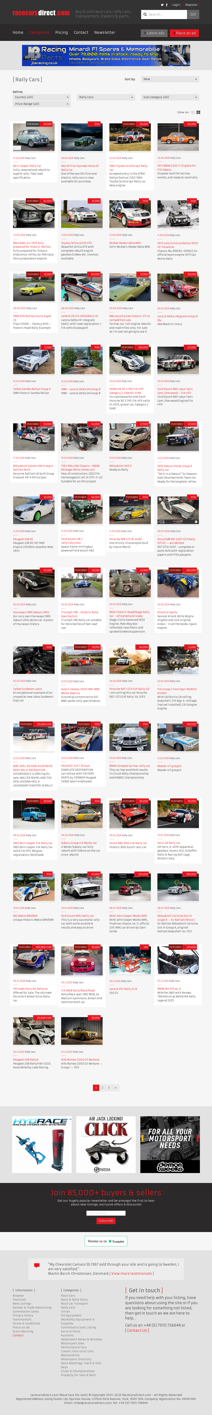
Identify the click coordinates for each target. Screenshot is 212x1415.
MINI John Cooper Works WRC (128, 916)
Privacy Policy (23, 1315)
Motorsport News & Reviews (81, 1339)
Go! (193, 14)
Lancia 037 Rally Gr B (123, 989)
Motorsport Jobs (72, 1343)
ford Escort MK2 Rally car (77, 916)
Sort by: (130, 79)
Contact (81, 32)
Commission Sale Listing (78, 1327)
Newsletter (104, 32)
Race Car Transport (74, 1303)
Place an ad (184, 33)
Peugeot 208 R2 (23, 539)
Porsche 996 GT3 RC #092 (125, 539)
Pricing (61, 32)
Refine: (18, 92)
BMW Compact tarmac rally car (129, 766)
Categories (39, 32)
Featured (19, 1299)
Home (18, 32)
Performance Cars (74, 1347)
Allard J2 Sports (167, 612)
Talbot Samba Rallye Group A (32, 389)
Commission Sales (26, 1311)
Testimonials (22, 1319)
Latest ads (154, 33)
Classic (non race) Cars (77, 1351)
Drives (65, 1311)
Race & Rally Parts (74, 1299)
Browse (18, 1295)
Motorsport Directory (76, 1359)
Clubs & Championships (78, 1371)
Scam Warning (23, 1331)
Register (191, 5)
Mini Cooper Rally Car (27, 166)
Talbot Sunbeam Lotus (27, 689)
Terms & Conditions (26, 1323)
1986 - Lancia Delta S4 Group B (80, 389)
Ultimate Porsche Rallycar (30, 988)
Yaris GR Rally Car (168, 843)
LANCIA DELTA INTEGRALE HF (79, 316)
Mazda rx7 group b (169, 766)
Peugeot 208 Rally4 (26, 1059)
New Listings (22, 1303)
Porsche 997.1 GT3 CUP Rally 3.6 (129, 689)
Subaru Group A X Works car (79, 843)
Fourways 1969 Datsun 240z (31, 612)
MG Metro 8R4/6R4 (25, 916)
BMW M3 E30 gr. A (169, 988)
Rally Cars (68, 1307)
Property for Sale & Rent (78, 1375)
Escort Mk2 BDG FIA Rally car (128, 843)
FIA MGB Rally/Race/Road (78, 990)
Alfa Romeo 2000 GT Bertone (80, 1059)
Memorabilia (70, 1355)
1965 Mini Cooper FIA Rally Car (33, 843)
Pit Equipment (71, 1315)
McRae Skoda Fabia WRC (125, 243)
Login (176, 5)
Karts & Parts (70, 1331)
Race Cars (68, 1295)
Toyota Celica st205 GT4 (76, 243)
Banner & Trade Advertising (32, 1307)
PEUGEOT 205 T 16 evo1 (75, 766)
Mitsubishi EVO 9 (120, 466)
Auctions (67, 1335)
